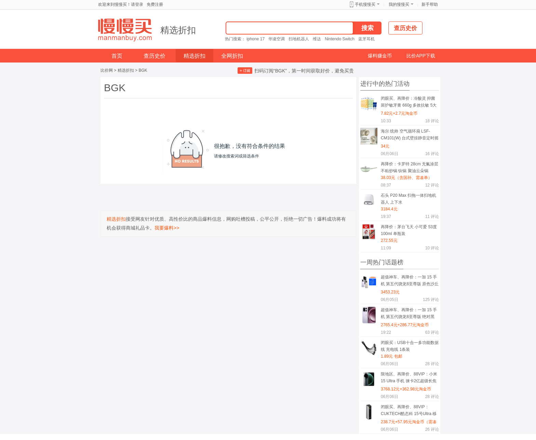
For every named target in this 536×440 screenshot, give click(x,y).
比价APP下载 (420, 55)
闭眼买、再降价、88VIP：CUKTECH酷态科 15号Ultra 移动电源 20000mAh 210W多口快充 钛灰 (409, 411)
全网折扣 (232, 56)
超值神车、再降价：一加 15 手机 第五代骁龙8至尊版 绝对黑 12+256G (409, 314)
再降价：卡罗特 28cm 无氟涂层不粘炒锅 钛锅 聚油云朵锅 (409, 167)
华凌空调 (276, 39)
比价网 (106, 70)
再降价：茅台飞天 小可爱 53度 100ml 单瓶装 (409, 230)
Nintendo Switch (339, 39)
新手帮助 (429, 4)
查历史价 (154, 56)
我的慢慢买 (399, 4)
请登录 (137, 4)
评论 (432, 121)
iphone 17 (255, 39)
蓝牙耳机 (366, 39)
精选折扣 (178, 30)
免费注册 (155, 4)
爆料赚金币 (380, 55)
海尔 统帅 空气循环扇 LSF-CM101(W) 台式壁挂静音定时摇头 (410, 136)
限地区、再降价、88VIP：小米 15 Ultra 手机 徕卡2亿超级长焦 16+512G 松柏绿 (409, 379)
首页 (116, 56)
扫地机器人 (299, 39)
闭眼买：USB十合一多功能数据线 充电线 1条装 (410, 346)
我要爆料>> (167, 228)
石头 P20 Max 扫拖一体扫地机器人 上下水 (408, 199)
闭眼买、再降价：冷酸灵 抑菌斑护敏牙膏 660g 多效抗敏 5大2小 (409, 103)
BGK (142, 70)
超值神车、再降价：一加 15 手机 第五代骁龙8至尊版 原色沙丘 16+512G (410, 282)
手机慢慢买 (365, 4)
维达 (317, 39)
